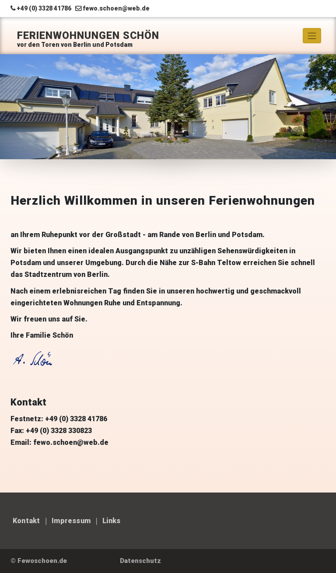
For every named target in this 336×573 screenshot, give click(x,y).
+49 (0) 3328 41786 (44, 8)
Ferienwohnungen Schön (88, 36)
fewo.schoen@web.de (116, 8)
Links (111, 521)
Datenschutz (140, 561)
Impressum (71, 521)
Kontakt (26, 521)
